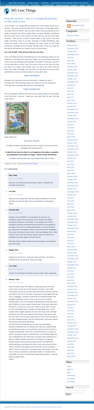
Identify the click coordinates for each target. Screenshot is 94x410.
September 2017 (73, 82)
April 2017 (70, 97)
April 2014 (70, 207)
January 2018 (72, 70)
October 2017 (72, 79)
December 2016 (72, 109)
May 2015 (70, 167)
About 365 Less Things (17, 3)
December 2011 (72, 292)
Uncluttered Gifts (48, 5)
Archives (74, 5)
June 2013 (70, 237)
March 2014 (71, 210)
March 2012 (71, 283)
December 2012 (72, 256)
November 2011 (72, 295)
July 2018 (70, 57)
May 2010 (70, 350)
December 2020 (72, 48)
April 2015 (70, 170)
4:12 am (20, 194)
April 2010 (70, 353)
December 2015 (72, 146)
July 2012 (70, 271)
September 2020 (73, 54)
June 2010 (70, 347)
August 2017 (71, 85)
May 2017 (70, 94)
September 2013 (73, 228)
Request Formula (62, 5)
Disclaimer (45, 3)
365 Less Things (23, 10)
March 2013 (71, 246)
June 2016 (70, 128)
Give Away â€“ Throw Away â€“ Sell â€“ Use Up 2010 (69, 3)
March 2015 (71, 173)
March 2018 (71, 64)
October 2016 (72, 115)
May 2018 (70, 60)
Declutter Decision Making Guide (17, 5)
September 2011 (73, 301)
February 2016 (72, 140)
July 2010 (70, 344)
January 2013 (72, 253)
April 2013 (70, 243)
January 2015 (72, 179)
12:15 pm (21, 282)
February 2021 (72, 45)
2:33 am (20, 178)
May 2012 (70, 277)
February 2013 (72, 250)
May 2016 (70, 131)
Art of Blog (70, 381)
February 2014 (72, 213)
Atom (69, 372)
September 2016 (73, 118)
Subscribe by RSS (78, 25)
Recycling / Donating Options (49, 8)
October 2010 (72, 335)
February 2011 (72, 323)
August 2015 (71, 158)
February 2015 (72, 176)
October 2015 (72, 152)
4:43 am (20, 213)
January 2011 (72, 326)
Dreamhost (71, 378)
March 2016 (71, 137)
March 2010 (71, 356)
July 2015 (70, 161)
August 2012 (71, 268)
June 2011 (70, 311)
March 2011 (71, 320)
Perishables (35, 5)
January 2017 (72, 106)
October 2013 (72, 225)
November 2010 (72, 332)
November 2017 (72, 76)
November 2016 (72, 112)
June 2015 (70, 164)
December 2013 (72, 219)
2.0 (70, 369)
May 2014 (70, 204)
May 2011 (70, 314)
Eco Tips (77, 8)
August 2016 (71, 121)
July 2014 (70, 198)
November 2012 (72, 259)
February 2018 (72, 67)
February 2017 (72, 103)
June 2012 (70, 274)
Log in (69, 366)
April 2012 (70, 280)
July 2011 (70, 308)
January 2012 (72, 289)
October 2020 (72, 51)
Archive (85, 8)
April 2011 (70, 317)
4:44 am (20, 253)
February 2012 (72, 286)
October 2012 (72, 262)
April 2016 (70, 134)
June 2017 (70, 91)
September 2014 (73, 192)
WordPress (71, 375)
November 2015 (72, 149)
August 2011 (71, 304)
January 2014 (72, 216)
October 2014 (72, 189)
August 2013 (71, 231)
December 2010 (72, 329)
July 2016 (70, 125)
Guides (82, 5)
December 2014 (72, 183)
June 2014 (70, 201)
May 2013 (70, 240)
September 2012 (73, 265)
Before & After (67, 8)
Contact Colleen (33, 3)
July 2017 (70, 88)
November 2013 (72, 222)
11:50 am (21, 269)
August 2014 (71, 195)
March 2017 (71, 100)
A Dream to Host (45, 407)
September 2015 (73, 155)
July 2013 (70, 234)
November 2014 (72, 186)
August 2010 (71, 341)
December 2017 (72, 73)
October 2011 (72, 298)
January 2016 (72, 143)
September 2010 (73, 338)
